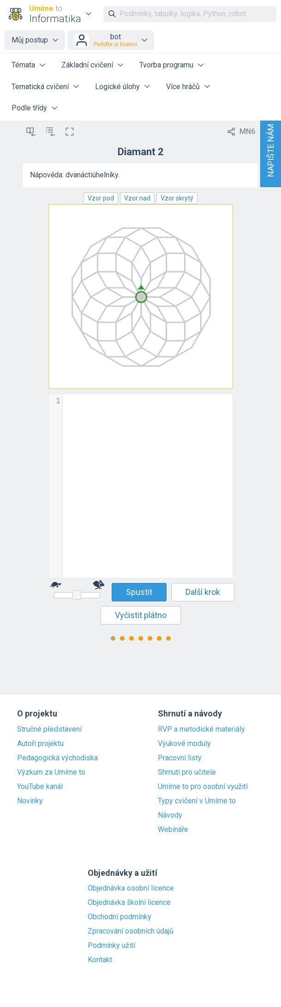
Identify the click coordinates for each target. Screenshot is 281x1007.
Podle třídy (29, 107)
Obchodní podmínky (119, 917)
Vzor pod (101, 198)
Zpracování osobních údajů (130, 931)
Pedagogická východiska (57, 758)
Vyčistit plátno (141, 615)
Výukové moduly (184, 744)
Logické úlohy (117, 86)
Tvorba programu (166, 65)
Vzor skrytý (177, 198)
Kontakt (100, 960)
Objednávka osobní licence (131, 888)
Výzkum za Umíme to (51, 772)
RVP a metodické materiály (201, 729)
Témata (23, 65)
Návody (170, 815)
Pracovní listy (180, 758)
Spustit (139, 592)
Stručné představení (49, 729)
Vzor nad (137, 198)
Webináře (173, 829)
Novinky (30, 801)
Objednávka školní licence (129, 902)
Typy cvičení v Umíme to (197, 801)
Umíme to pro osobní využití (203, 787)
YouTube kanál (40, 787)
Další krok (202, 592)
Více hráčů (183, 86)
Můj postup (30, 40)
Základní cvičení (87, 65)
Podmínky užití (111, 945)
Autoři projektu (40, 744)
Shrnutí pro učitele (187, 772)
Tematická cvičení (40, 86)
